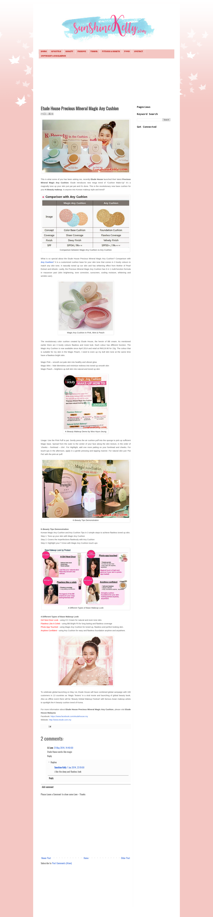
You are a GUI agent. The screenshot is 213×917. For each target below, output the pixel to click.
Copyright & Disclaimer (53, 56)
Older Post (125, 858)
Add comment (48, 787)
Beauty (69, 52)
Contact (138, 52)
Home (44, 52)
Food (127, 52)
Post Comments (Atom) (62, 863)
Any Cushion (47, 262)
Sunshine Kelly (60, 767)
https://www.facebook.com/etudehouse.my (69, 716)
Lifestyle (56, 52)
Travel (94, 52)
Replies (54, 762)
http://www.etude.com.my (60, 720)
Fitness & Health (111, 52)
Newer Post (46, 858)
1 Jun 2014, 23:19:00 (75, 767)
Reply (49, 756)
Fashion (81, 52)
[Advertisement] (106, 82)
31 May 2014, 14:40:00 (63, 747)
